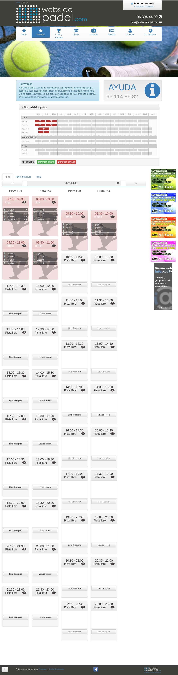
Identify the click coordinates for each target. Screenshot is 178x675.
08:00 (40, 121)
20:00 (131, 121)
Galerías (94, 32)
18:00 (114, 141)
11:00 (63, 121)
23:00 (152, 141)
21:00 (137, 141)
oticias (112, 32)
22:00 (147, 129)
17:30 (112, 129)
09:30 (51, 121)
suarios (130, 32)
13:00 (78, 129)
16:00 (101, 129)
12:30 (74, 121)
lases (76, 32)
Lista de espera (74, 285)
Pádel (7, 177)
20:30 (135, 129)
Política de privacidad (56, 669)
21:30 (143, 121)
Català (18, 2)
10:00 (55, 129)
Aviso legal (42, 669)
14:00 (85, 121)
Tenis (38, 177)
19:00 (124, 129)
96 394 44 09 (149, 17)
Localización (150, 32)
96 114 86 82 (133, 90)
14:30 (89, 129)
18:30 (120, 121)
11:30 (66, 129)
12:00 (68, 141)
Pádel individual (23, 177)
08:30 (43, 129)
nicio (24, 32)
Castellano (25, 2)
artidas (40, 32)
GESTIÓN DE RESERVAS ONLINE (152, 670)
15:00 (91, 141)
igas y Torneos (58, 34)
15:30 (97, 121)
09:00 (45, 141)
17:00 (108, 121)
